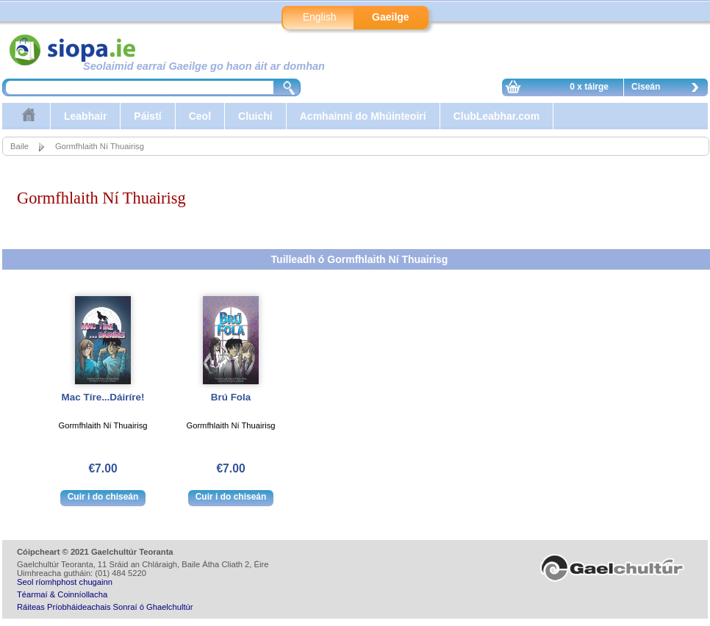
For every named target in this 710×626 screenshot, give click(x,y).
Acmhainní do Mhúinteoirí (363, 116)
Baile (19, 146)
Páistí (147, 116)
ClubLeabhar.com (496, 116)
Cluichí (255, 116)
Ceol (200, 116)
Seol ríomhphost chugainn (64, 582)
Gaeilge (390, 17)
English (320, 17)
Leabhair (85, 116)
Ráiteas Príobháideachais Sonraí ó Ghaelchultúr (105, 606)
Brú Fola (231, 397)
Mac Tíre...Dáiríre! (103, 397)
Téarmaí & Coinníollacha (62, 594)
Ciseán (668, 89)
